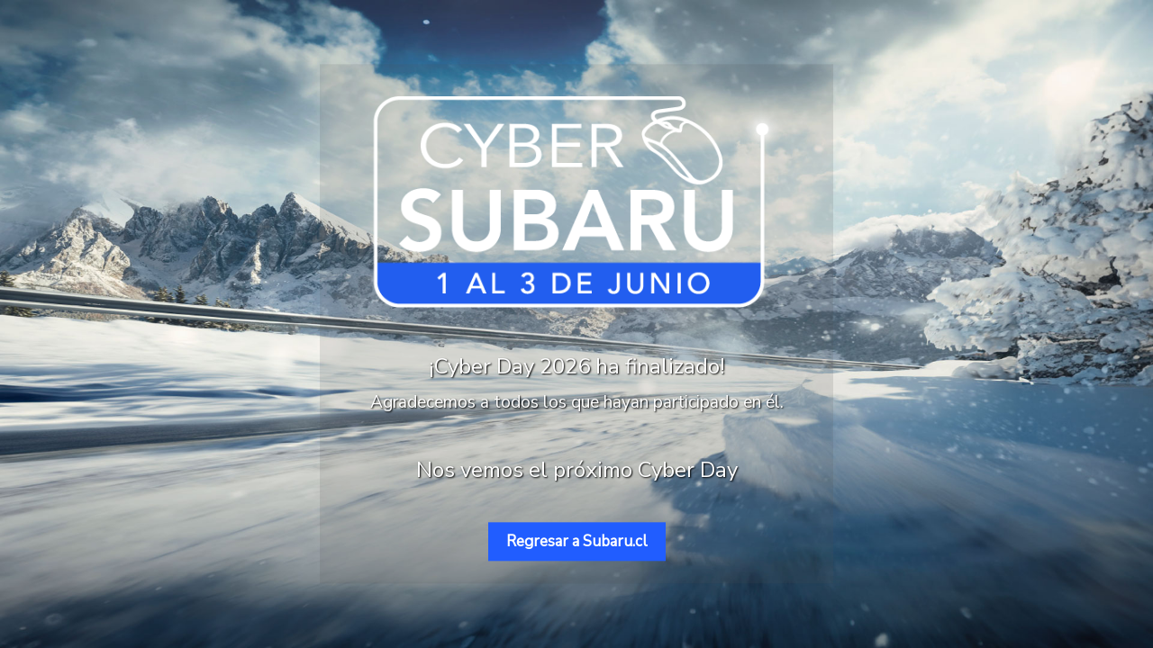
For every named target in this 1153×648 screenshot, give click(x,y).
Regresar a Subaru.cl (577, 541)
